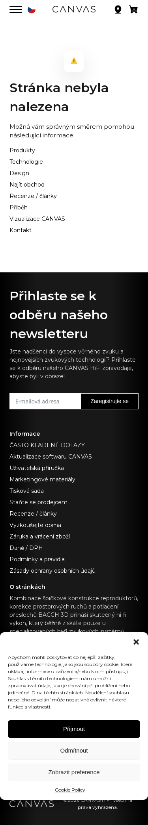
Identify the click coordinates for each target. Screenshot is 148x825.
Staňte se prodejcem (38, 502)
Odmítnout (74, 750)
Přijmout (74, 728)
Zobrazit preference (73, 772)
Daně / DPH (26, 547)
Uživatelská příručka (36, 468)
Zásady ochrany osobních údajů (52, 570)
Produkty (22, 150)
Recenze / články (33, 196)
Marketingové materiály (42, 479)
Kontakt (20, 230)
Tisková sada (26, 490)
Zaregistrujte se (110, 401)
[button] (136, 642)
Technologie (26, 161)
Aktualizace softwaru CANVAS (50, 456)
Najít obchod (27, 184)
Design (19, 173)
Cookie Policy (70, 790)
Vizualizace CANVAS (37, 218)
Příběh (18, 207)
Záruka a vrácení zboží (39, 536)
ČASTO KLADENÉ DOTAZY (47, 445)
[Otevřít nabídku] (15, 9)
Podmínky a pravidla (37, 559)
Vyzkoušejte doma (35, 525)
